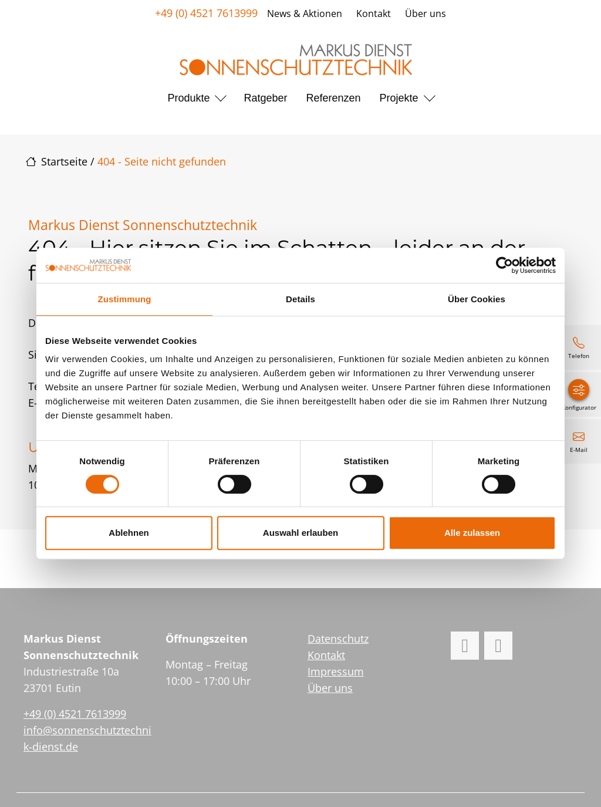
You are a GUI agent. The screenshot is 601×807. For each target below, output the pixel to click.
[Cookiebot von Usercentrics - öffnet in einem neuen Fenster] (504, 265)
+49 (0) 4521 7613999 (206, 13)
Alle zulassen (472, 533)
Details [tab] (300, 299)
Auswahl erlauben (300, 533)
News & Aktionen (304, 13)
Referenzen (333, 98)
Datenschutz (338, 639)
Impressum (336, 671)
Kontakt (373, 13)
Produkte (188, 98)
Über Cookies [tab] (476, 299)
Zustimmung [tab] (124, 299)
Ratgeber (265, 98)
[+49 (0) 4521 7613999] (578, 347)
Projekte (399, 98)
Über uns (425, 13)
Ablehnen (128, 533)
